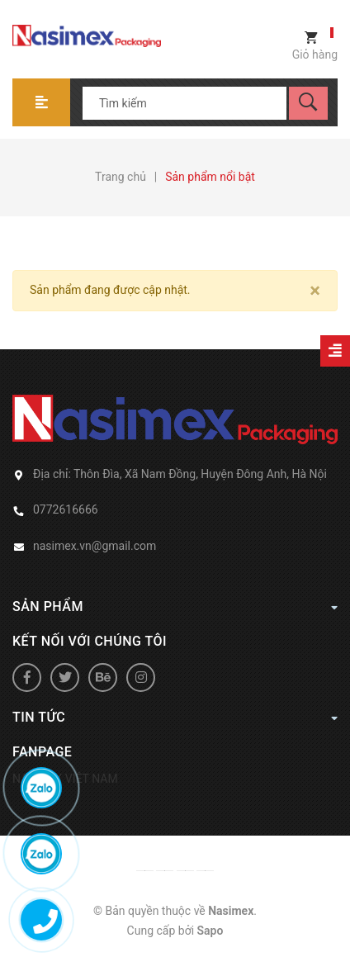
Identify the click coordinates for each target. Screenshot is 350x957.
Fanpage (42, 752)
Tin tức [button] (175, 716)
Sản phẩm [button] (175, 606)
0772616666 (65, 509)
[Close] (315, 290)
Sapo (210, 930)
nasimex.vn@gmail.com (94, 545)
